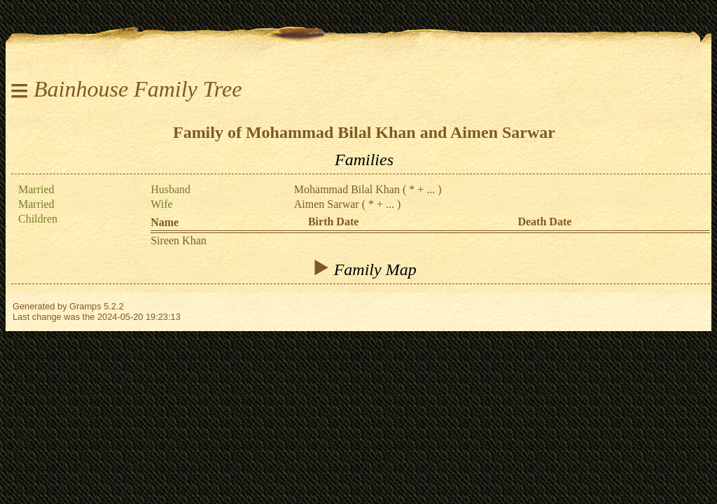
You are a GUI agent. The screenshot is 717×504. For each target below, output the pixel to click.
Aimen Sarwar (326, 204)
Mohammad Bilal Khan (347, 189)
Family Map (364, 268)
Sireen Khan (179, 240)
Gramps (85, 306)
